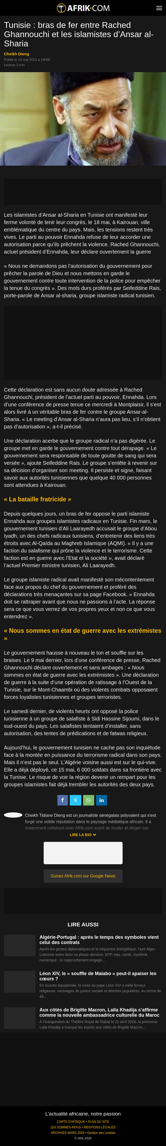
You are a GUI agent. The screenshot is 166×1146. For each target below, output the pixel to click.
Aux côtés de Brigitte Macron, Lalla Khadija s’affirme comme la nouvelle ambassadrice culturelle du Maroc (99, 1012)
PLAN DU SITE (98, 1122)
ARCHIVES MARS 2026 (67, 1133)
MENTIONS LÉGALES (99, 1127)
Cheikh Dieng (16, 54)
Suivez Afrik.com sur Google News (83, 876)
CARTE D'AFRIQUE (71, 1122)
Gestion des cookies (101, 1133)
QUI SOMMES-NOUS (66, 1127)
